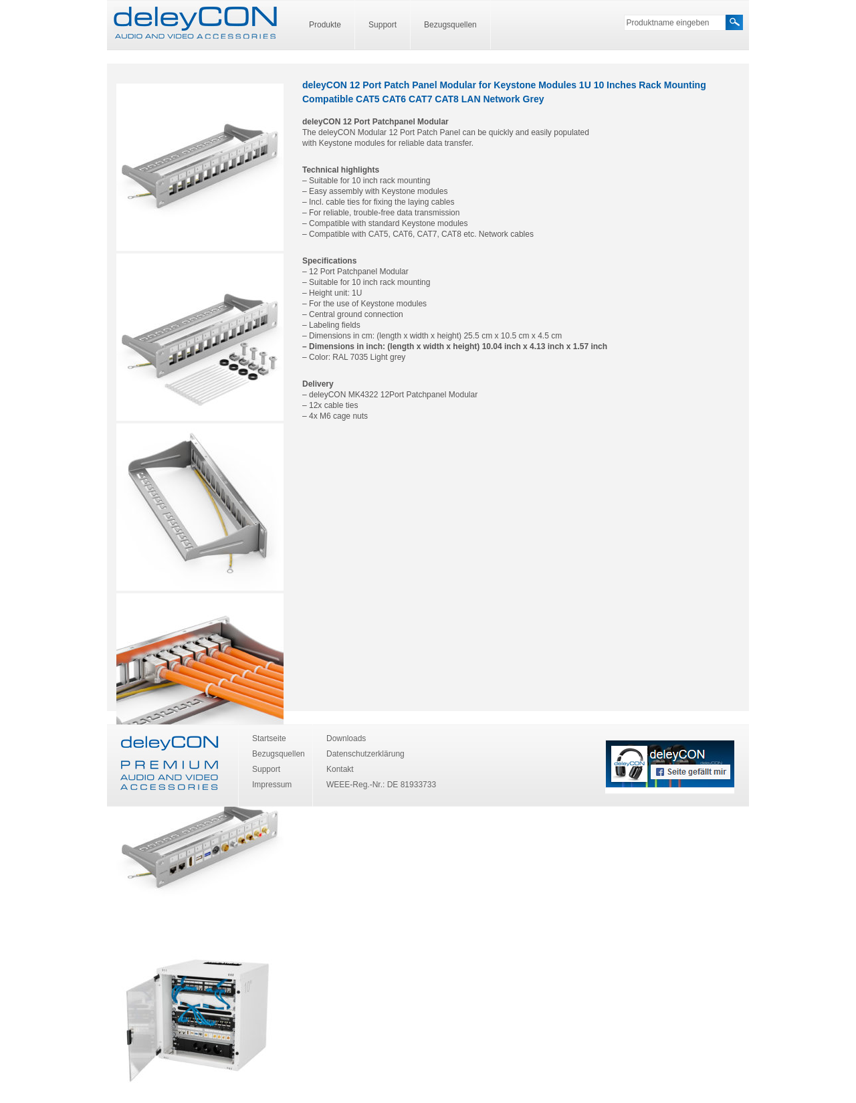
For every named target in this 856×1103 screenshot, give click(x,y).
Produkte (325, 24)
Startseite (269, 738)
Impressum (272, 784)
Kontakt (340, 769)
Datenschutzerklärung (365, 754)
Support (382, 24)
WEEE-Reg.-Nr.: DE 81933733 (381, 784)
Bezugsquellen (450, 24)
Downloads (346, 738)
